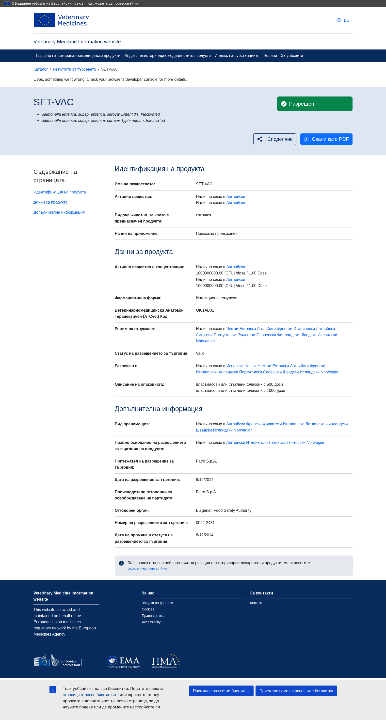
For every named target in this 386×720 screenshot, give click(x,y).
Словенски (266, 335)
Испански (234, 366)
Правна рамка (153, 616)
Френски (284, 329)
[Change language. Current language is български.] (343, 20)
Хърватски (272, 424)
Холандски (228, 372)
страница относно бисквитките (91, 695)
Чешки (232, 329)
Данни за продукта (50, 202)
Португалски (225, 335)
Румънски (246, 335)
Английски (235, 196)
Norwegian (205, 341)
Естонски (247, 329)
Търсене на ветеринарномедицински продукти (77, 55)
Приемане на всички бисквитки (221, 691)
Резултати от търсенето (74, 69)
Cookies (148, 609)
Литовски (204, 335)
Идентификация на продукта (59, 192)
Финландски (288, 335)
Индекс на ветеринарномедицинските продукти (167, 55)
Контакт (256, 603)
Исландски (327, 335)
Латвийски (325, 329)
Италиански (304, 329)
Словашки (272, 372)
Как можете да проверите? (113, 3)
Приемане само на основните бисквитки (296, 691)
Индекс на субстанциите (237, 55)
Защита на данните (157, 603)
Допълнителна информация (59, 212)
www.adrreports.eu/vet (147, 569)
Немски (264, 366)
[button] (274, 139)
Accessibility (151, 622)
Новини (270, 55)
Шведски (309, 335)
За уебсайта (292, 55)
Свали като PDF (326, 139)
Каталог (40, 69)
